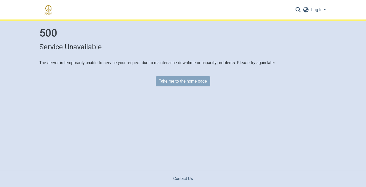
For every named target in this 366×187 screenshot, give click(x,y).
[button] (306, 10)
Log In (316, 9)
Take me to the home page (183, 81)
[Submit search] (298, 9)
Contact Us (183, 178)
